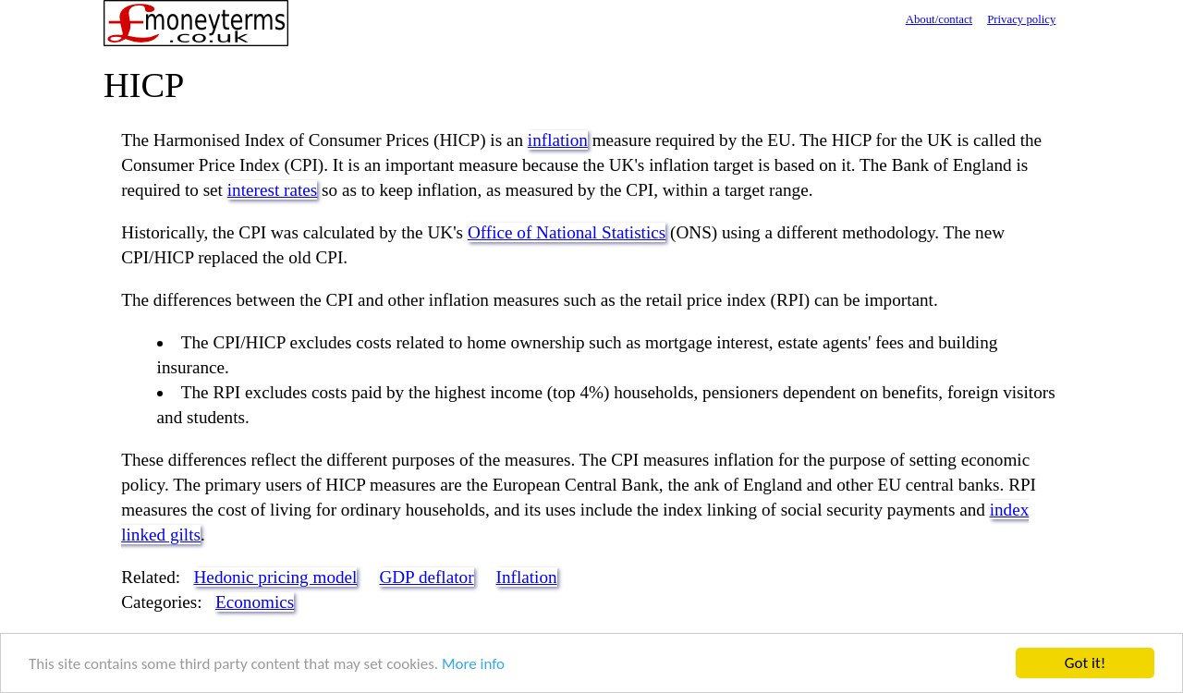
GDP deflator (426, 577)
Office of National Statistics (566, 232)
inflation (558, 140)
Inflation (526, 577)
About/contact (939, 19)
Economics (254, 602)
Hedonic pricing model (276, 577)
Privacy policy (1021, 19)
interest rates (272, 190)
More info (473, 664)
